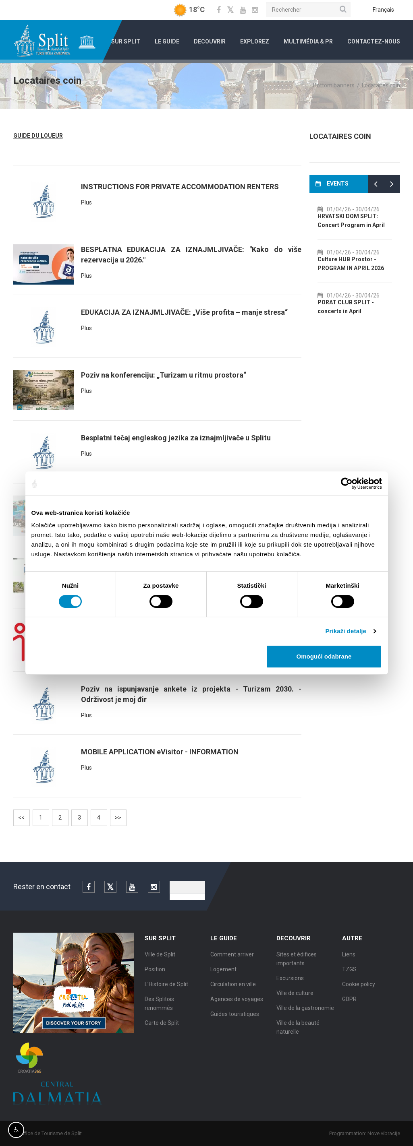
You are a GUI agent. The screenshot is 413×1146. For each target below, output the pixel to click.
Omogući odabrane (324, 656)
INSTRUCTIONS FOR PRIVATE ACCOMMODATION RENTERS (180, 186)
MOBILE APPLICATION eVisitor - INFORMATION (160, 751)
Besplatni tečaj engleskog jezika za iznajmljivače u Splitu (176, 438)
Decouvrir (210, 41)
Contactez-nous (373, 41)
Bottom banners (334, 85)
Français (383, 9)
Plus (86, 202)
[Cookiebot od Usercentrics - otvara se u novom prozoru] (346, 483)
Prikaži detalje (346, 631)
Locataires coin (381, 85)
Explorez (254, 41)
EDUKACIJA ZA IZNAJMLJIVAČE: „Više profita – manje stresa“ (184, 312)
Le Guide (167, 41)
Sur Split (125, 41)
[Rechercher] (308, 9)
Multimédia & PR (308, 41)
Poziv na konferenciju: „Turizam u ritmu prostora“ (163, 375)
